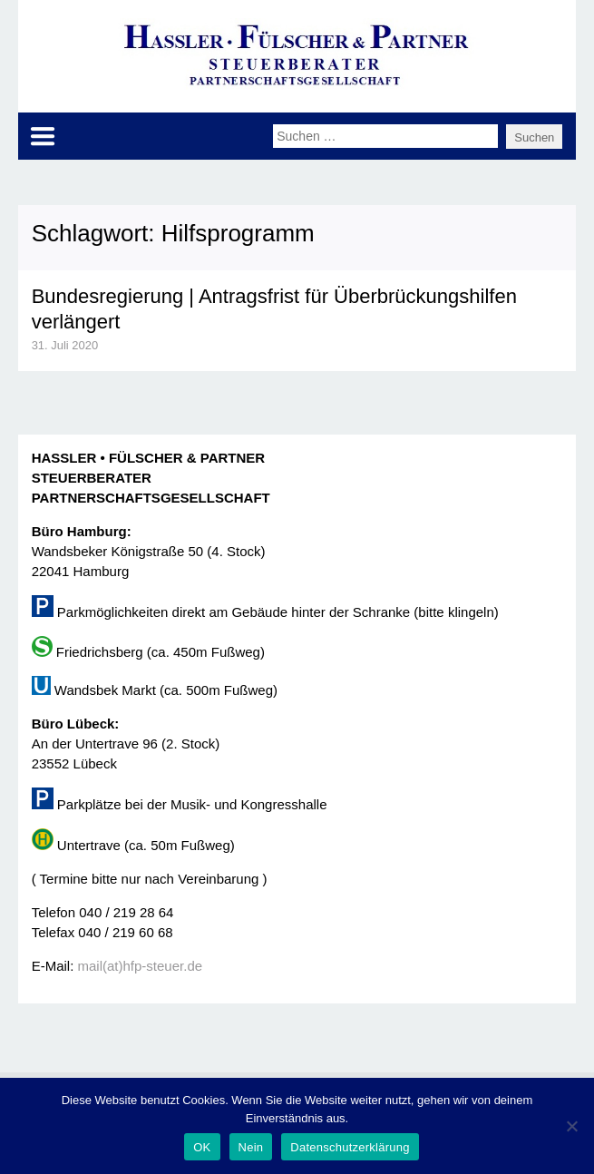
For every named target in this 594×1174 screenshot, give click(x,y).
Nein (251, 1147)
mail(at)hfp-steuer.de (140, 965)
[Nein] (571, 1126)
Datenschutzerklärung (349, 1147)
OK (201, 1147)
